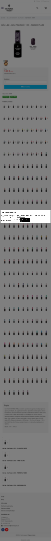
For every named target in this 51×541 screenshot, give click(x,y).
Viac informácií (21, 217)
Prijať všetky (25, 220)
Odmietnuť (17, 220)
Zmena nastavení (6, 220)
